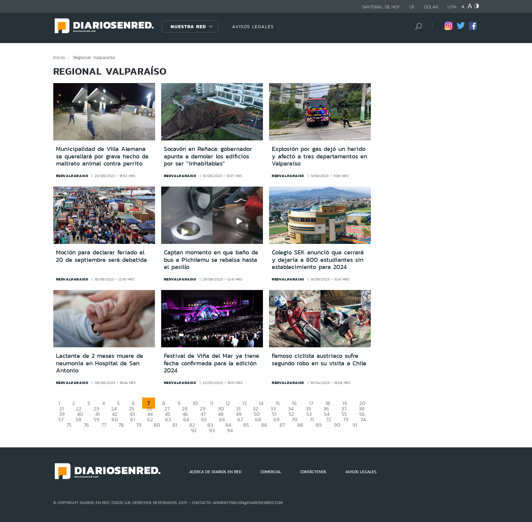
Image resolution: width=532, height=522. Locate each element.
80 (157, 424)
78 (121, 424)
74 (363, 419)
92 (194, 430)
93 (212, 430)
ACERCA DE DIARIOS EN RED (215, 472)
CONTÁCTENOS (313, 472)
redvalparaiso (72, 175)
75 (69, 424)
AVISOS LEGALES (253, 26)
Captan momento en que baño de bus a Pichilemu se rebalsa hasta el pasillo (211, 259)
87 (282, 424)
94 (230, 430)
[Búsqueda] (416, 26)
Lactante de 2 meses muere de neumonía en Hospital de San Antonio (99, 363)
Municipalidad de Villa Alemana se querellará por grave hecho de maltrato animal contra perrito (102, 156)
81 (174, 424)
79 (138, 424)
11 (211, 403)
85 (246, 424)
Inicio (59, 57)
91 (355, 424)
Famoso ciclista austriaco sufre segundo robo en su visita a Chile (319, 359)
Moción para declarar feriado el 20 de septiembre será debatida (101, 256)
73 (345, 419)
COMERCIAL (271, 472)
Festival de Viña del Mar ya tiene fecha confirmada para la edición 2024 (211, 363)
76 (86, 424)
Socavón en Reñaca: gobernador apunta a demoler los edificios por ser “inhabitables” (208, 156)
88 (300, 424)
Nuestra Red (188, 26)
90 (337, 424)
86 (264, 424)
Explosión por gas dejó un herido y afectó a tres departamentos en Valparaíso (319, 156)
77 (103, 424)
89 (319, 424)
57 (60, 419)
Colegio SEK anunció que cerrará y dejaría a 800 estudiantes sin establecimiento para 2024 (318, 259)
